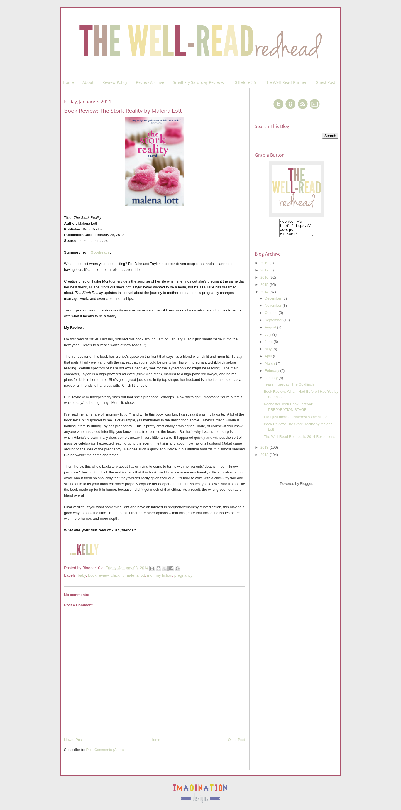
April (269, 359)
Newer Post (73, 740)
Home (68, 82)
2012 (265, 458)
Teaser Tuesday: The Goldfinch (289, 388)
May (269, 352)
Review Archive (150, 82)
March (270, 367)
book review (98, 575)
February (272, 374)
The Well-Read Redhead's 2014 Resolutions (299, 440)
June (269, 345)
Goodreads (100, 252)
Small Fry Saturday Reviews (198, 82)
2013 (265, 451)
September (274, 323)
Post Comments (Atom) (105, 750)
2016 (265, 281)
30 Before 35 (244, 82)
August (271, 330)
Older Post (236, 740)
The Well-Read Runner (286, 82)
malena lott (135, 575)
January (272, 381)
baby (82, 575)
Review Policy (114, 82)
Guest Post (325, 82)
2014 (265, 295)
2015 (265, 288)
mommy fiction (159, 575)
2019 (265, 266)
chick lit (117, 575)
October (272, 316)
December (274, 302)
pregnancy (183, 575)
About (88, 82)
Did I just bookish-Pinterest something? (295, 420)
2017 (265, 273)
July (268, 338)
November (274, 309)
